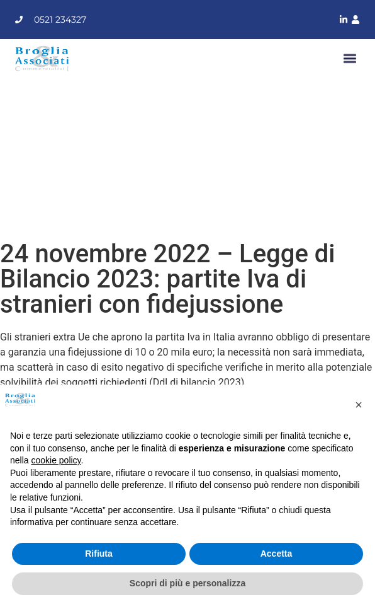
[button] (349, 58)
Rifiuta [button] (99, 553)
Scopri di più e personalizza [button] (187, 583)
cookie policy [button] (56, 460)
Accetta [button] (276, 553)
